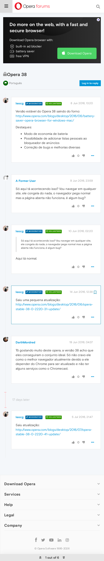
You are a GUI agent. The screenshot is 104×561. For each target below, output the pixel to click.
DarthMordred (25, 329)
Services (12, 481)
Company (13, 512)
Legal (9, 502)
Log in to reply (90, 70)
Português (15, 70)
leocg (19, 90)
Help (8, 491)
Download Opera (79, 40)
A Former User (26, 168)
